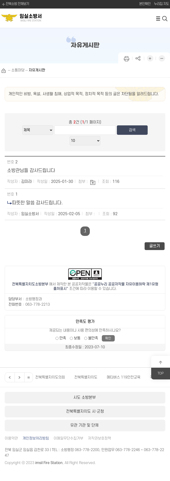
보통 (77, 338)
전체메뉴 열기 (158, 18)
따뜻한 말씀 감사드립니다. (37, 203)
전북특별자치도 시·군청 (85, 411)
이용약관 (11, 438)
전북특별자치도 (85, 377)
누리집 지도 (161, 4)
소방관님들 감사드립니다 (31, 170)
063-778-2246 (127, 450)
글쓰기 (154, 246)
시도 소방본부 (85, 397)
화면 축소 (162, 58)
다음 (19, 377)
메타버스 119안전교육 (123, 377)
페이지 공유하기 (138, 58)
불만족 (93, 338)
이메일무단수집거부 (68, 438)
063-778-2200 (87, 450)
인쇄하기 (126, 58)
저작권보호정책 (99, 438)
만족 (62, 338)
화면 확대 (150, 58)
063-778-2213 (37, 304)
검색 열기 (165, 18)
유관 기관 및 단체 (85, 425)
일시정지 (28, 377)
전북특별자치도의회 (50, 377)
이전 (9, 377)
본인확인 (144, 4)
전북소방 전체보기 (15, 4)
